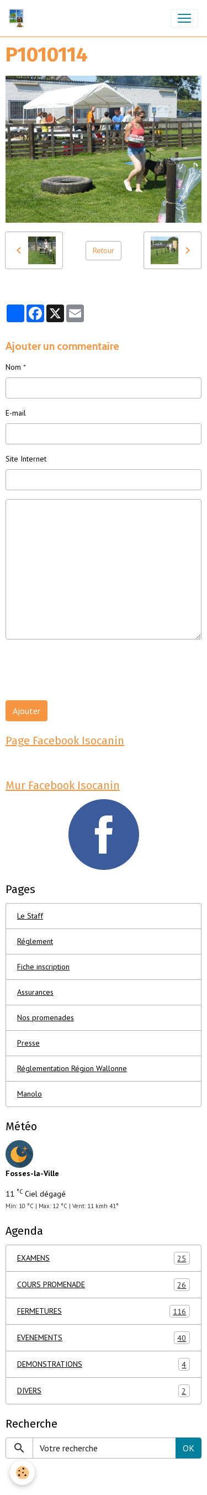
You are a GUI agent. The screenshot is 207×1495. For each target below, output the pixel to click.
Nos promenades (45, 1017)
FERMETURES (103, 1311)
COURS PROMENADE (103, 1284)
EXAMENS (103, 1258)
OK (188, 1448)
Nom (13, 367)
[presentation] (89, 669)
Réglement (35, 941)
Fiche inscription (43, 967)
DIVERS (103, 1390)
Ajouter (26, 710)
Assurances (35, 992)
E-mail (16, 413)
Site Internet (26, 459)
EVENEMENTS (103, 1337)
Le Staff (30, 916)
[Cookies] (22, 1472)
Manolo (29, 1094)
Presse (28, 1043)
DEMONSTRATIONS (103, 1364)
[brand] (18, 18)
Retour (103, 250)
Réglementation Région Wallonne (72, 1068)
